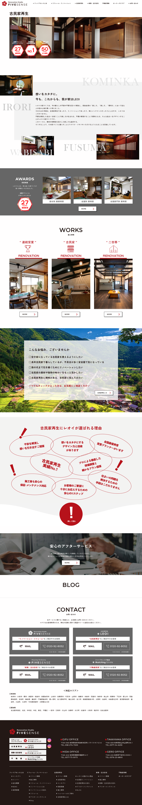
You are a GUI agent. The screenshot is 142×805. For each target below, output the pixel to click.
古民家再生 (79, 3)
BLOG (78, 790)
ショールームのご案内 (65, 793)
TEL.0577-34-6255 (114, 745)
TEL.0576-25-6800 (114, 757)
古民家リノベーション (84, 779)
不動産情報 (105, 3)
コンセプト (16, 776)
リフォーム (33, 793)
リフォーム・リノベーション (61, 3)
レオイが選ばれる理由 (84, 776)
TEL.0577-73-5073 (69, 757)
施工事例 (32, 779)
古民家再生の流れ (82, 783)
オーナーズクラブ (118, 3)
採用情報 (15, 790)
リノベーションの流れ (37, 790)
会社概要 (15, 783)
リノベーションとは (36, 786)
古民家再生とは (62, 797)
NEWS (14, 786)
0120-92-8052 (53, 646)
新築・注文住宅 (93, 3)
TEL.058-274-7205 (69, 745)
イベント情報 (34, 776)
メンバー (15, 779)
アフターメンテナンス (37, 797)
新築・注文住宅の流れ (106, 783)
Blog (31, 800)
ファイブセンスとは (40, 3)
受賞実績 (60, 786)
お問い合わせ (133, 3)
